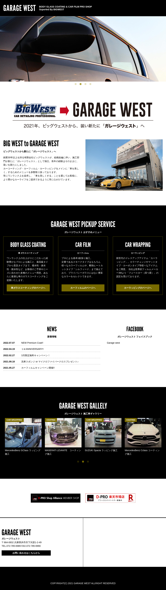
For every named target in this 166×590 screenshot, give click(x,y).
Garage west (113, 343)
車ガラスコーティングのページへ (28, 288)
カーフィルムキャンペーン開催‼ (38, 367)
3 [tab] (85, 84)
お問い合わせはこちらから (26, 553)
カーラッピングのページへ (138, 288)
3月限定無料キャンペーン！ (35, 355)
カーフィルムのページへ (83, 288)
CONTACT (109, 8)
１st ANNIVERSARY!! (32, 349)
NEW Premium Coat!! (32, 343)
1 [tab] (75, 84)
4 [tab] (90, 84)
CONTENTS (136, 8)
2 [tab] (80, 84)
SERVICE (149, 8)
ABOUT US (122, 8)
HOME (160, 8)
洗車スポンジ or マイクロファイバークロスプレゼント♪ (49, 361)
